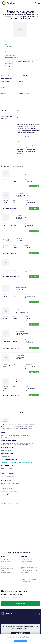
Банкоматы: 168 (16, 462)
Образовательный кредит (26, 561)
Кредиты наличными (25, 575)
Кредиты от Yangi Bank (25, 581)
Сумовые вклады (5, 559)
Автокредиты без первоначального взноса (29, 568)
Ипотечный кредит (21, 174)
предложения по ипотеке (23, 66)
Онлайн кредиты (24, 572)
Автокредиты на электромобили (28, 579)
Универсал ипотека (21, 263)
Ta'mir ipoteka (20, 240)
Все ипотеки (21, 404)
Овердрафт (23, 563)
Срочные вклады (5, 570)
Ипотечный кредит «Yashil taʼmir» (21, 218)
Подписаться (20, 603)
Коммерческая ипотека (20, 358)
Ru (20, 3)
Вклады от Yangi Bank (6, 572)
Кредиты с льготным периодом (28, 574)
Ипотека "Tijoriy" (20, 381)
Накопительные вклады (7, 568)
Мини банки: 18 (27, 462)
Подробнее (34, 186)
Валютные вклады (5, 561)
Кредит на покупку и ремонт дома (22, 334)
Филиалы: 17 (5, 462)
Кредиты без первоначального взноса (28, 565)
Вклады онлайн (5, 564)
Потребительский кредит (26, 559)
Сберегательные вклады (7, 566)
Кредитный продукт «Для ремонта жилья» (22, 312)
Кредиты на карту (24, 577)
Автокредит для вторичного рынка (29, 570)
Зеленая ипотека (21, 289)
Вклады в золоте (5, 563)
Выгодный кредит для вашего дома (22, 196)
